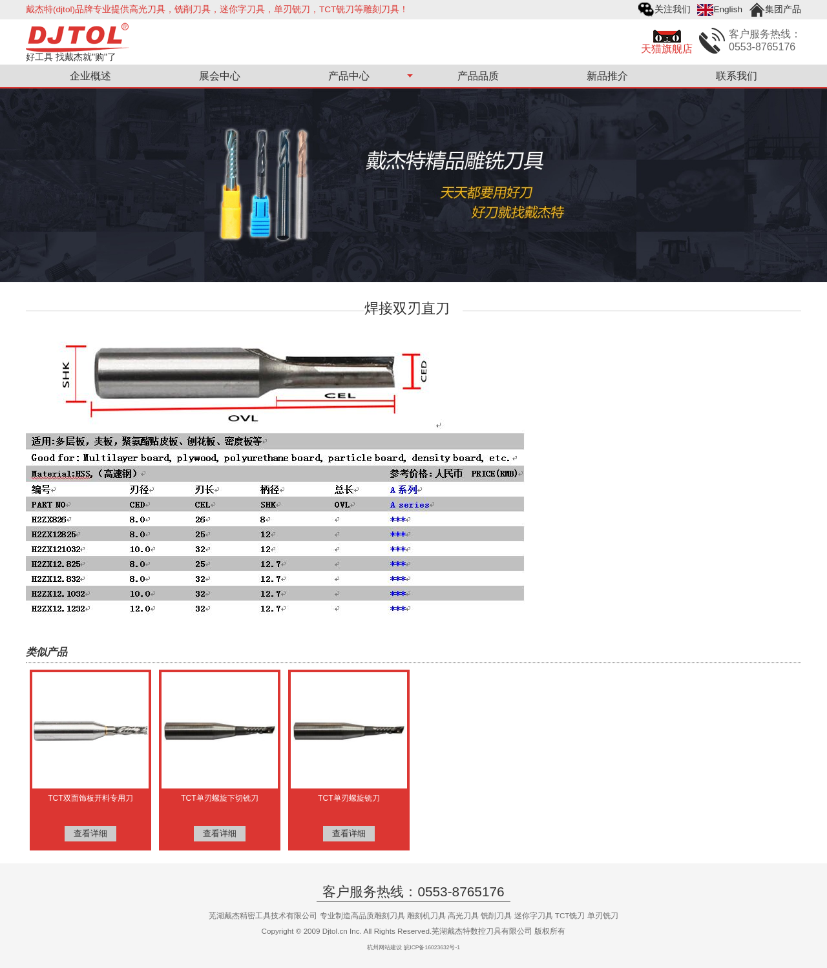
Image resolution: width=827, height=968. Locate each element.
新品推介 (607, 75)
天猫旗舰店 (667, 48)
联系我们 (736, 75)
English (727, 9)
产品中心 (349, 75)
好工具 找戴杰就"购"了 (71, 56)
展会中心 (219, 75)
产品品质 (478, 75)
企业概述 (90, 75)
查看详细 (90, 833)
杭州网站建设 (384, 947)
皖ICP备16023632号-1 (432, 947)
